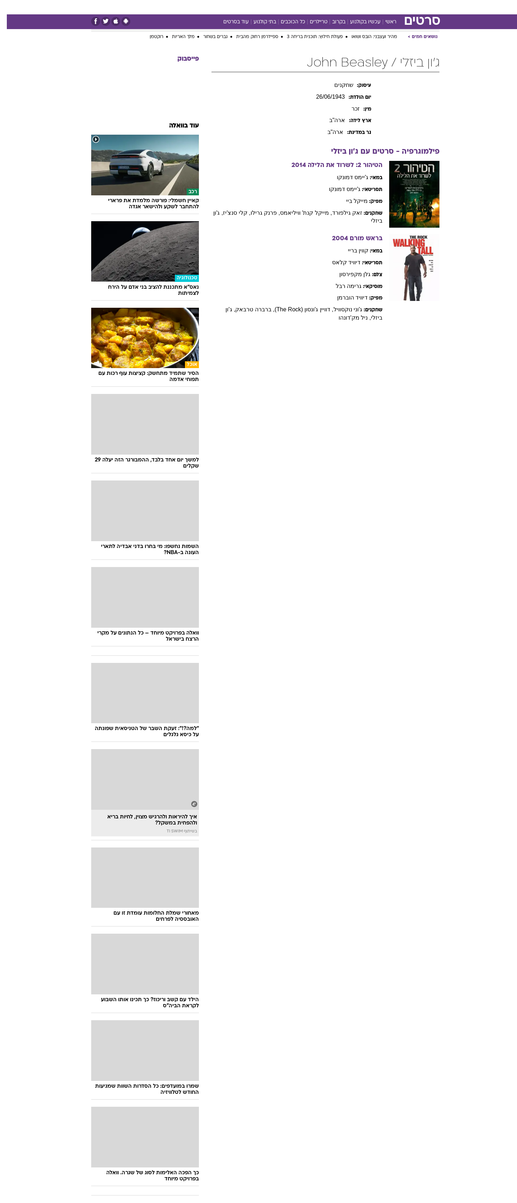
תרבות (324, 7)
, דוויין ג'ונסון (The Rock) (297, 309)
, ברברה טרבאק (247, 309)
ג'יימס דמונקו (346, 177)
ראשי (384, 22)
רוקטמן (150, 37)
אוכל (262, 7)
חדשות (399, 7)
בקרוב (332, 22)
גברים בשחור (208, 37)
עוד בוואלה (177, 126)
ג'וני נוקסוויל (341, 309)
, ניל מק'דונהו (348, 318)
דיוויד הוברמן (345, 297)
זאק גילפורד (340, 213)
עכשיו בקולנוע (358, 22)
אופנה (163, 7)
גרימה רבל (342, 286)
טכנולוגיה (189, 7)
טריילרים (312, 22)
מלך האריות (176, 37)
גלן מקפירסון (348, 274)
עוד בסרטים (229, 22)
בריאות (240, 7)
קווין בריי (351, 250)
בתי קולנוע (258, 22)
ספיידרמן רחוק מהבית (250, 37)
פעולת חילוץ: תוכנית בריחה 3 (308, 37)
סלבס (301, 7)
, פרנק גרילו (258, 213)
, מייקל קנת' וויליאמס (299, 213)
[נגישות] (9, 7)
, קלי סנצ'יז (229, 213)
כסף (282, 7)
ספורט (375, 7)
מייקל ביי (350, 201)
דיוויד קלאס (339, 262)
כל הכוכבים (286, 22)
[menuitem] (394, 7)
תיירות (216, 7)
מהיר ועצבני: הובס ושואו (367, 37)
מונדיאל (349, 7)
